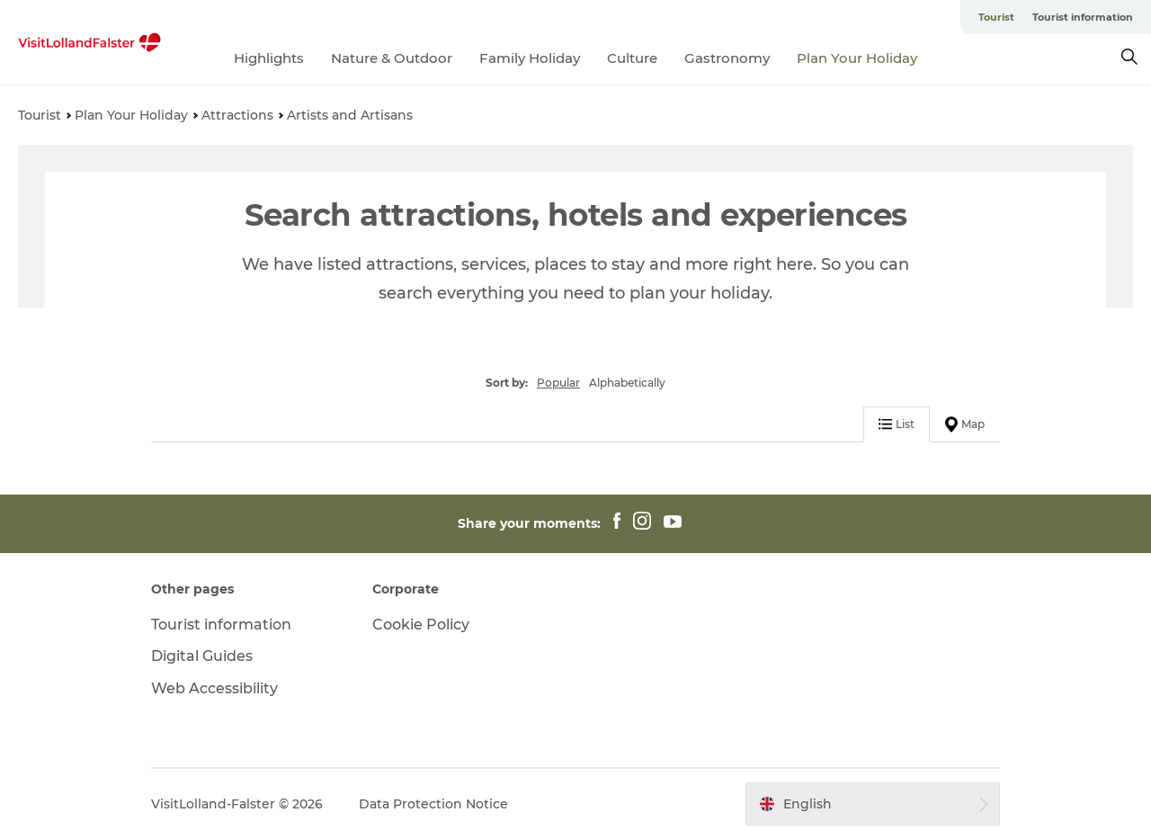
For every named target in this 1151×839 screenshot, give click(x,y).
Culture (632, 58)
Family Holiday (529, 58)
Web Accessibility (214, 688)
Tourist (996, 17)
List (897, 424)
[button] (872, 804)
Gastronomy (727, 58)
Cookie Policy (420, 624)
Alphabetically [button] (627, 382)
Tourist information (1082, 17)
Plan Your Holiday (857, 58)
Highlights (269, 58)
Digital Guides (202, 656)
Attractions (237, 115)
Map (965, 424)
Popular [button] (558, 382)
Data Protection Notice (433, 804)
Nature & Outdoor (391, 58)
